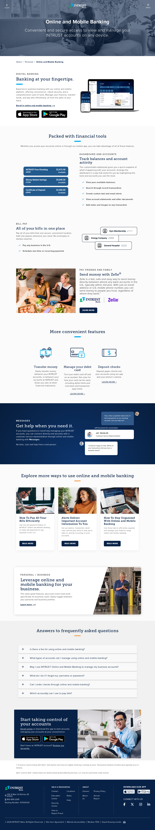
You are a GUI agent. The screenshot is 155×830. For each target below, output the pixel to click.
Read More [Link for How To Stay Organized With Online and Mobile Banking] (112, 543)
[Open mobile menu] (148, 5)
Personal (29, 61)
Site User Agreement (55, 822)
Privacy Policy (100, 791)
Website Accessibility (76, 822)
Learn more (88, 310)
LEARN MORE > (77, 393)
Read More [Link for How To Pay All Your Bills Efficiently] (27, 543)
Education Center (56, 797)
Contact (55, 791)
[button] (148, 6)
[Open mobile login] (6, 5)
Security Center (55, 804)
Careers (85, 791)
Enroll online (26, 728)
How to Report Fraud (57, 812)
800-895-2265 (12, 799)
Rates (69, 795)
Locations (71, 791)
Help (69, 800)
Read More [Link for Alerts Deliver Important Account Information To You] (70, 543)
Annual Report (97, 797)
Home (19, 61)
